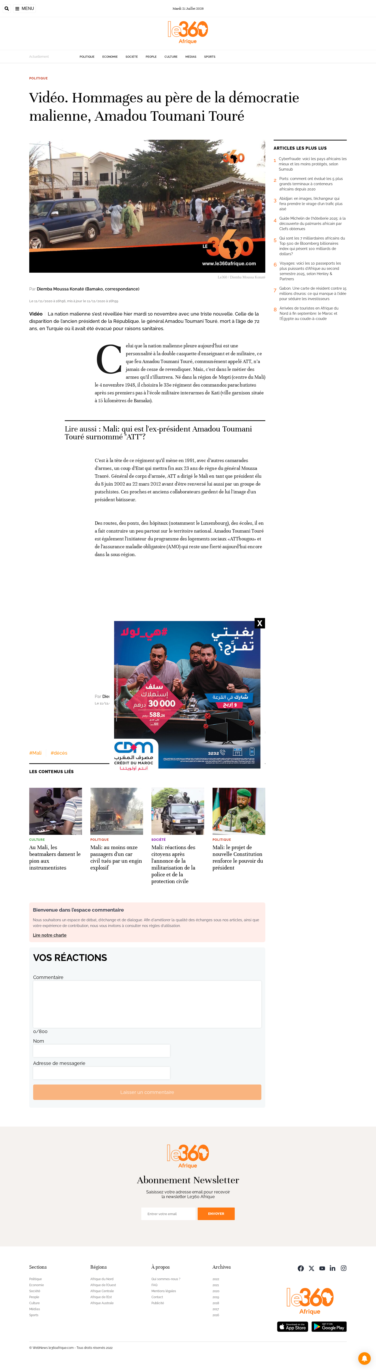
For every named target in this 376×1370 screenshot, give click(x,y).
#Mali (35, 753)
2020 (216, 1291)
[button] (364, 1358)
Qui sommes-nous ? (165, 1279)
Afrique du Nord (102, 1279)
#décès (59, 753)
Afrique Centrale (102, 1291)
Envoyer (216, 1214)
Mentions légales (163, 1291)
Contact (157, 1297)
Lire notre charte (50, 935)
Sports (209, 57)
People (151, 57)
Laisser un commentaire (147, 1092)
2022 (216, 1279)
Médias (190, 57)
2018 (216, 1303)
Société (132, 57)
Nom (38, 1041)
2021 (216, 1285)
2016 (216, 1315)
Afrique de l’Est (101, 1297)
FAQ (154, 1285)
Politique (87, 57)
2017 (216, 1309)
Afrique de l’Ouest (103, 1285)
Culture (171, 57)
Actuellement (39, 57)
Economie (110, 57)
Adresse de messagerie (59, 1063)
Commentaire (48, 977)
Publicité (157, 1303)
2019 (216, 1297)
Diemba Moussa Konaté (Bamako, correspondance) (88, 289)
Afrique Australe (102, 1303)
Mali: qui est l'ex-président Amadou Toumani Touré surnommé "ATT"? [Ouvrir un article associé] (158, 433)
